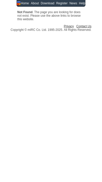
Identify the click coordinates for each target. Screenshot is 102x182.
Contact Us (83, 26)
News (73, 3)
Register (61, 3)
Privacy (69, 26)
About (35, 3)
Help (82, 3)
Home (25, 3)
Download (47, 3)
